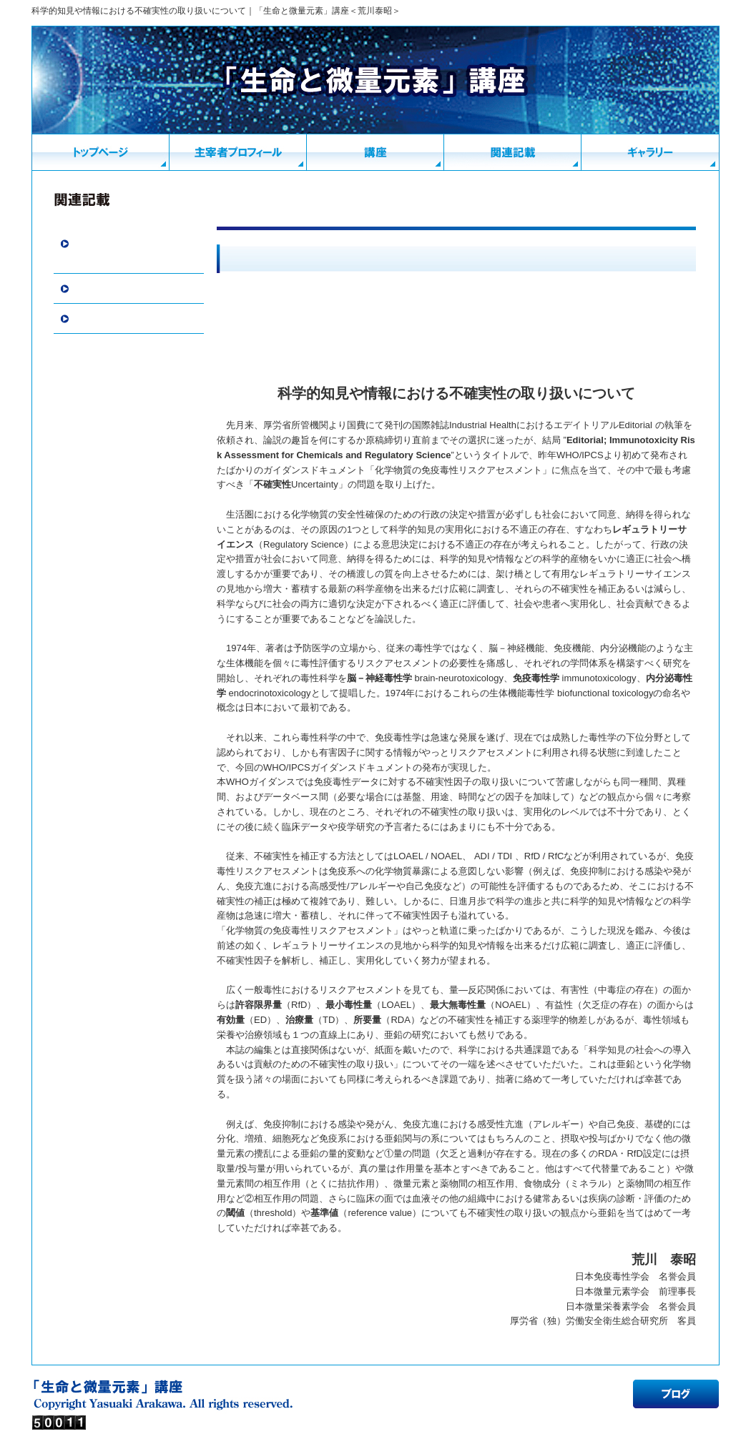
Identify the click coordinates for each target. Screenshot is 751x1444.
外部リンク (97, 319)
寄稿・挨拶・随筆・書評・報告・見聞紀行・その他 (132, 251)
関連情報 (92, 289)
